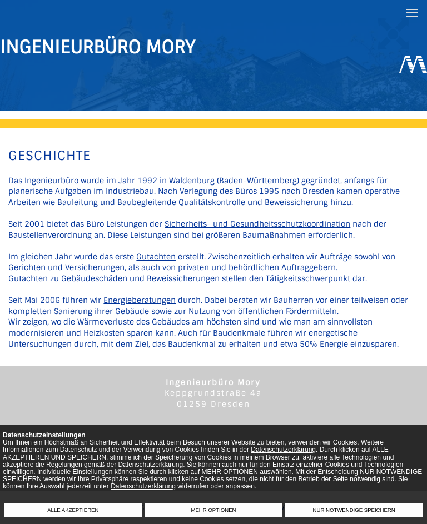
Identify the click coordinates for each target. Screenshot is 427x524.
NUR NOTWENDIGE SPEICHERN (354, 510)
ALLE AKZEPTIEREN (72, 510)
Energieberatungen (139, 300)
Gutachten (156, 257)
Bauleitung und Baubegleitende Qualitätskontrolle (151, 202)
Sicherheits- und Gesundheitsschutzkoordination (257, 224)
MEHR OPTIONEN (213, 510)
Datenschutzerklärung (283, 449)
